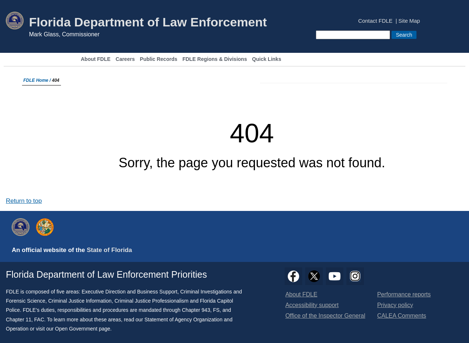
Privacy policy (395, 305)
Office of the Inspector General (325, 316)
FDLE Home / (38, 80)
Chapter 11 (18, 319)
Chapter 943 (196, 310)
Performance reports (404, 294)
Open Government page (82, 329)
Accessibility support (312, 305)
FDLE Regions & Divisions (215, 59)
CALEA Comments (401, 316)
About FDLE (96, 59)
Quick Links (266, 59)
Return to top (24, 200)
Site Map (409, 21)
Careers (125, 59)
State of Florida (109, 250)
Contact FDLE (375, 21)
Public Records (158, 59)
